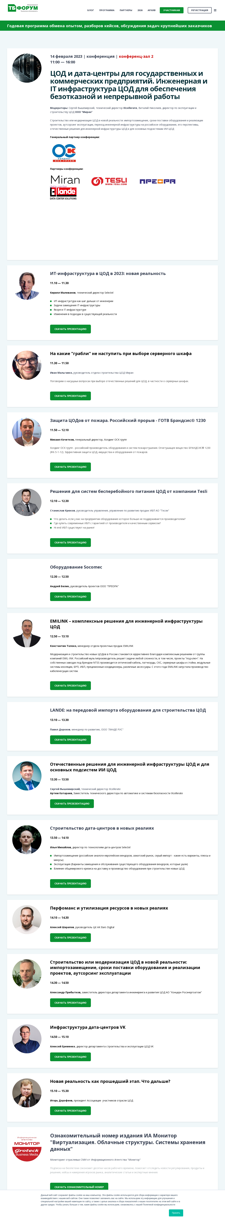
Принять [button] (176, 1213)
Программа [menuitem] (106, 10)
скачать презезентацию (71, 803)
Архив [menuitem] (152, 10)
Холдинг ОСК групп (115, 439)
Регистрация (199, 10)
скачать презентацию (70, 329)
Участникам (171, 10)
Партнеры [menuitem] (126, 10)
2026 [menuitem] (139, 10)
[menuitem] (90, 10)
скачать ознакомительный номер (79, 1187)
